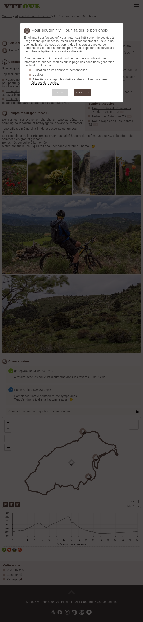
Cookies (38, 74)
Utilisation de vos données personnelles (60, 70)
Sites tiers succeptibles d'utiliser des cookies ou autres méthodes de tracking (68, 81)
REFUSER (59, 92)
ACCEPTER (82, 92)
